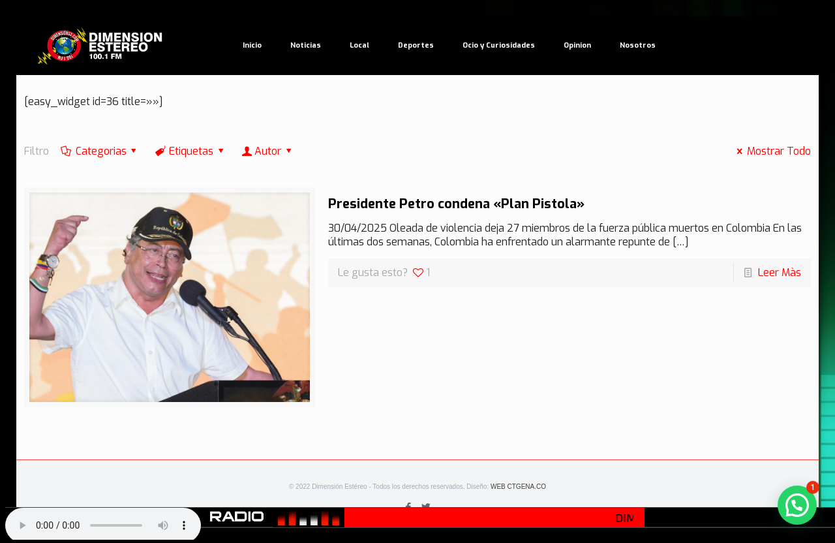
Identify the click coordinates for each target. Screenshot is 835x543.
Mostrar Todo (771, 151)
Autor (268, 151)
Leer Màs (779, 272)
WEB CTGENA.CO (518, 486)
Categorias (100, 151)
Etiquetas (190, 151)
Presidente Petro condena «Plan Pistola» (456, 204)
